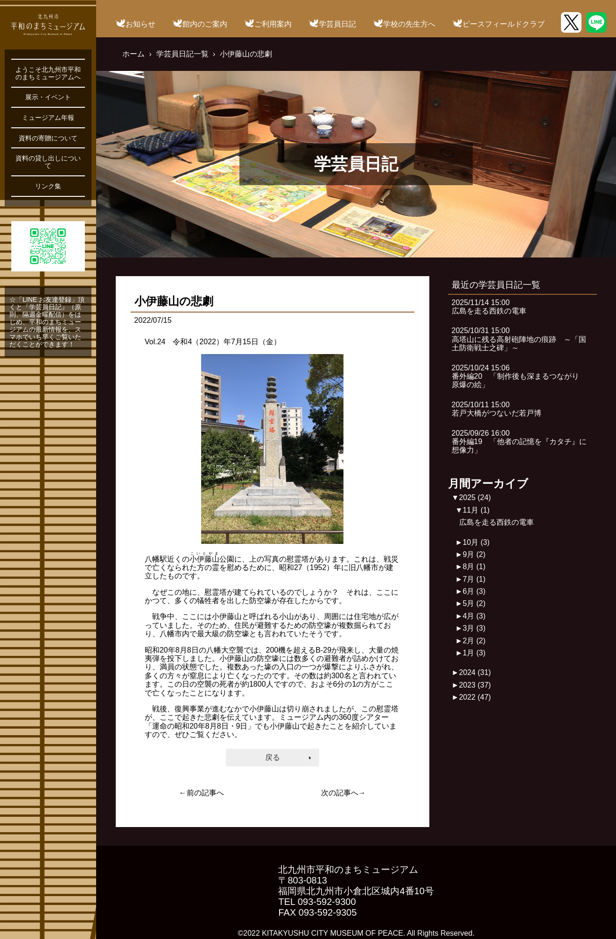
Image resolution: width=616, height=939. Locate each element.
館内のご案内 (204, 24)
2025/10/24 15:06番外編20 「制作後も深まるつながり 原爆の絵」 (519, 376)
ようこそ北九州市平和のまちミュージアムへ (48, 73)
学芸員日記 (337, 24)
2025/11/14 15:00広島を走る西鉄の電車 (489, 307)
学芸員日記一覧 (182, 54)
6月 (473, 591)
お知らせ (140, 24)
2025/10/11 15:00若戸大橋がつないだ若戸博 (496, 409)
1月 (473, 653)
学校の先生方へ (409, 24)
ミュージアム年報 (48, 117)
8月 (473, 566)
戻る (272, 757)
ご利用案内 (273, 24)
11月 (476, 510)
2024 (475, 672)
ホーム (133, 54)
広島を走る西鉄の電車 (496, 522)
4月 (473, 616)
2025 (475, 497)
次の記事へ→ (343, 793)
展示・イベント (48, 97)
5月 (473, 603)
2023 (475, 685)
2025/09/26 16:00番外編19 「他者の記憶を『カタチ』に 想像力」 (523, 441)
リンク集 (48, 186)
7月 (473, 579)
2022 (475, 697)
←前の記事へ (201, 793)
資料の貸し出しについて (48, 161)
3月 (473, 628)
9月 (473, 554)
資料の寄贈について (48, 138)
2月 (473, 641)
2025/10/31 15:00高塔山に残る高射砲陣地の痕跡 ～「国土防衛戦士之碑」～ (519, 339)
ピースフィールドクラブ (503, 24)
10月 (476, 542)
